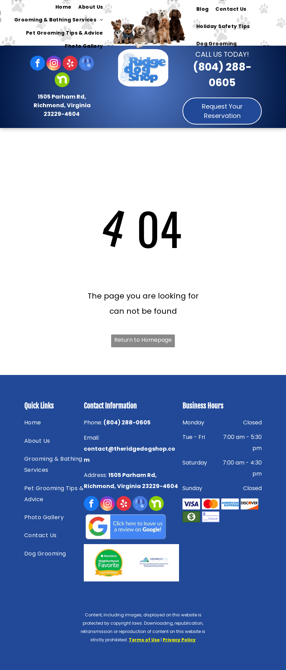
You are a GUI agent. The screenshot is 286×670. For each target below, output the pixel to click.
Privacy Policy (179, 640)
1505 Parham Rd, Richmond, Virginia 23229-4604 (62, 105)
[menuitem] (63, 6)
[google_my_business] (86, 64)
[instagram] (53, 64)
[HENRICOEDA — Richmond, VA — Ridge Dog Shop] (154, 563)
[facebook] (37, 64)
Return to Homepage (143, 340)
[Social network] (62, 80)
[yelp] (70, 64)
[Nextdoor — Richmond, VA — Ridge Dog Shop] (109, 563)
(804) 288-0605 (127, 422)
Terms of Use (144, 640)
